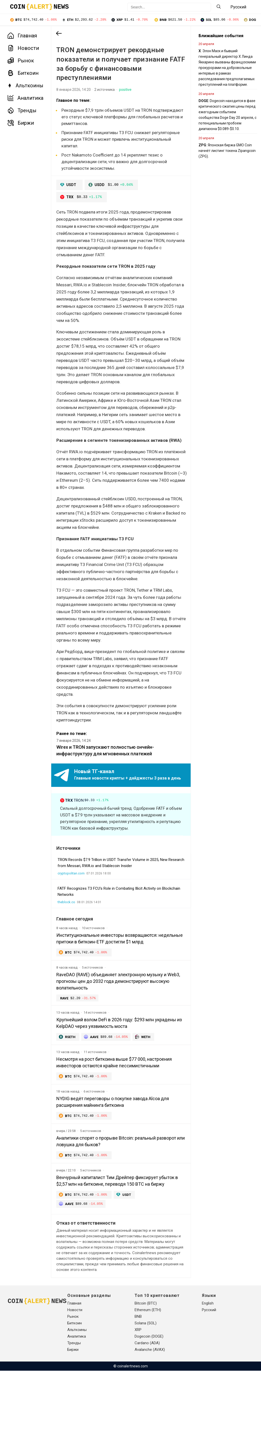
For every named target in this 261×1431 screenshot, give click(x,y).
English (208, 1363)
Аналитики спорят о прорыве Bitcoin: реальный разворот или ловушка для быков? (106, 1189)
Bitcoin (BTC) (146, 1363)
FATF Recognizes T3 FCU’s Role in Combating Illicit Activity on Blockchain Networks (109, 937)
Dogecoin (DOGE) (149, 1396)
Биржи (21, 123)
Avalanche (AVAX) (150, 1410)
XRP (138, 1390)
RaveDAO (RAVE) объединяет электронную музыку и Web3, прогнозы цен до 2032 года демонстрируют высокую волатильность (111, 1027)
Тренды (22, 111)
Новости (23, 49)
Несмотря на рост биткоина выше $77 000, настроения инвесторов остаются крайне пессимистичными (114, 1109)
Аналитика (25, 98)
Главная (22, 36)
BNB (138, 1377)
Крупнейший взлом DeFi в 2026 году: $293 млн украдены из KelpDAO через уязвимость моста (105, 1069)
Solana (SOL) (145, 1383)
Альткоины (25, 86)
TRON (85, 839)
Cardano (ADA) (147, 1403)
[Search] (218, 7)
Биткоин (23, 73)
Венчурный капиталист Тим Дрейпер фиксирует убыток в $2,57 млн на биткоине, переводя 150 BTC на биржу (113, 1231)
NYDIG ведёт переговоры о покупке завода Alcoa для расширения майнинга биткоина (112, 1149)
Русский (209, 1370)
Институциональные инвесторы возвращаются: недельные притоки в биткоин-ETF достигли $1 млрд (112, 984)
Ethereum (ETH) (148, 1370)
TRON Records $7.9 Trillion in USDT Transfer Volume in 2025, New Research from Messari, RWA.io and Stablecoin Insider (112, 908)
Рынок (21, 61)
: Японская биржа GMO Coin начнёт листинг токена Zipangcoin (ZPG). (215, 151)
